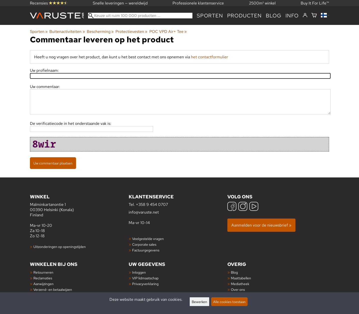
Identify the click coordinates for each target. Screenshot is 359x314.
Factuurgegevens (145, 250)
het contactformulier (209, 57)
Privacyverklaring (145, 283)
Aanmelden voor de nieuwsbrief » (261, 225)
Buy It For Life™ (315, 3)
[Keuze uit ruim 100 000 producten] (140, 15)
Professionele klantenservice (198, 3)
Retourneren (43, 272)
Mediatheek (240, 283)
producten (244, 15)
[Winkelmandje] (314, 15)
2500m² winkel (262, 3)
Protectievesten (131, 31)
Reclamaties (42, 278)
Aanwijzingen (43, 283)
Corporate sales (144, 244)
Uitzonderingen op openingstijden (59, 246)
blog (273, 15)
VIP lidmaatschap (145, 278)
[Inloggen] (305, 15)
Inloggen (139, 272)
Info (292, 15)
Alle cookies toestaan (229, 301)
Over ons (238, 289)
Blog (234, 272)
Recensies (49, 3)
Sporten (210, 15)
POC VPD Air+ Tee (168, 31)
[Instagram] (242, 207)
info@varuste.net (144, 212)
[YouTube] (253, 207)
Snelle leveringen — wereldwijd (120, 3)
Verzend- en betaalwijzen (52, 289)
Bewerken (199, 301)
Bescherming (100, 31)
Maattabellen (241, 278)
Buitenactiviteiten (67, 31)
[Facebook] (231, 207)
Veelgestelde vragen (148, 238)
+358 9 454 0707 (152, 204)
